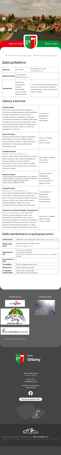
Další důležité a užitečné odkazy (15, 339)
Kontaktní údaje (38, 55)
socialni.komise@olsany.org (17, 191)
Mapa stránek (30, 387)
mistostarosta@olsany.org (45, 76)
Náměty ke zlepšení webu (30, 399)
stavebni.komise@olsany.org (18, 154)
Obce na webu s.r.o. (41, 437)
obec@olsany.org (37, 71)
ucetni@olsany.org (51, 239)
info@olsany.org (27, 246)
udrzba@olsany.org (15, 213)
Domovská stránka (13, 55)
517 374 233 (30, 379)
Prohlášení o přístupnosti (30, 385)
